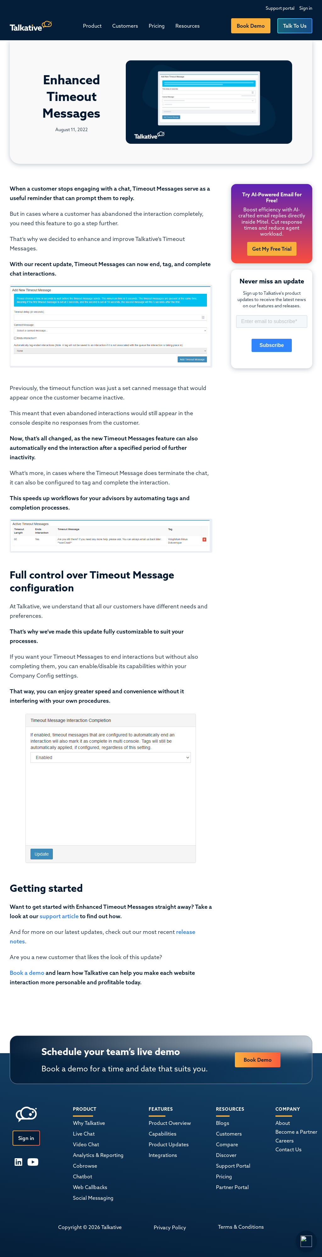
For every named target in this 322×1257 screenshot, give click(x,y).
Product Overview (170, 1123)
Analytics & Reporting (98, 1155)
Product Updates (169, 1144)
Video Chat (86, 1144)
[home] (31, 26)
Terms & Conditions (241, 1226)
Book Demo (251, 26)
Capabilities (162, 1133)
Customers (125, 26)
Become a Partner (296, 1131)
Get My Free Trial (271, 249)
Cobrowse (85, 1165)
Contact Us (288, 1149)
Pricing (157, 26)
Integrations (163, 1155)
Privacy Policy (170, 1227)
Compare (227, 1144)
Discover (226, 1155)
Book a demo (27, 972)
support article (59, 916)
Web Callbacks (90, 1187)
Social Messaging (93, 1197)
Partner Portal (232, 1187)
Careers (284, 1140)
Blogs (222, 1123)
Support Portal (233, 1165)
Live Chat (84, 1133)
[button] (92, 25)
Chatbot (82, 1176)
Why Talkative (89, 1123)
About (282, 1123)
